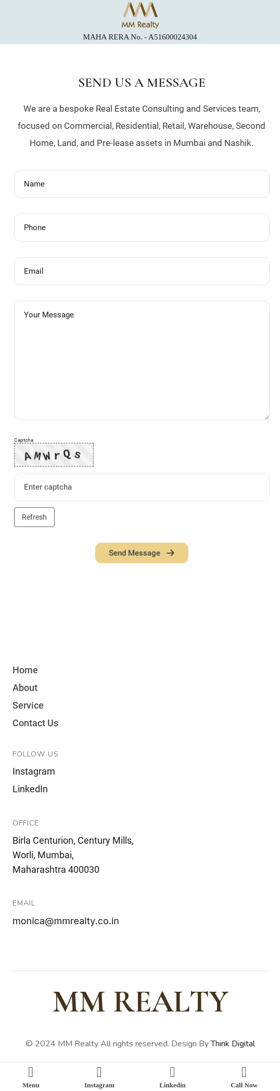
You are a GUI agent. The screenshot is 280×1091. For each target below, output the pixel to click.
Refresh (34, 520)
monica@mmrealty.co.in (65, 920)
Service (28, 705)
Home (25, 670)
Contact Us (35, 723)
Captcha (23, 443)
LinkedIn (30, 788)
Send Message (142, 556)
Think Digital (233, 1043)
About (24, 688)
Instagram (33, 771)
